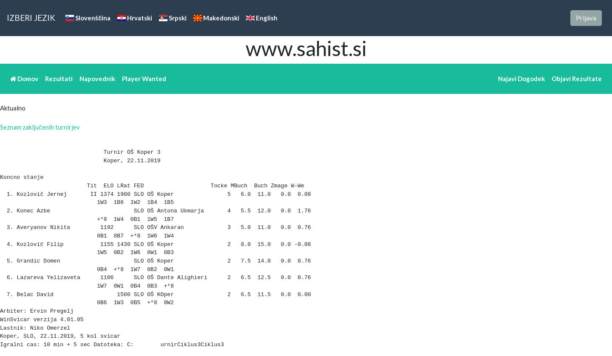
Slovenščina (87, 18)
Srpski (173, 18)
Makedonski (216, 18)
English (262, 18)
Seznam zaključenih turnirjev (40, 127)
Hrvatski (134, 18)
